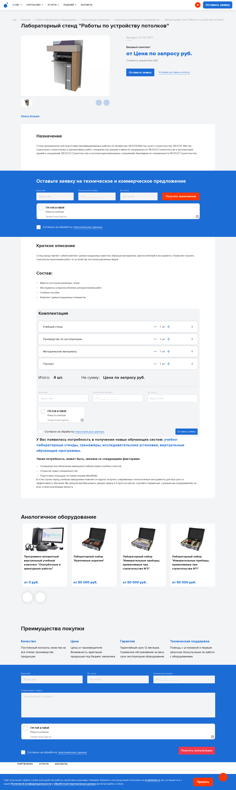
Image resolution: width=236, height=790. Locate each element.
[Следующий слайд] (106, 103)
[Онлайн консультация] (223, 777)
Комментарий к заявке (31, 690)
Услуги (52, 5)
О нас (16, 5)
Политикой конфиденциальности (31, 783)
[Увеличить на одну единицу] (168, 326)
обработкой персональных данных (75, 783)
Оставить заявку (217, 5)
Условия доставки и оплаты (174, 72)
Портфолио (34, 5)
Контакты (86, 5)
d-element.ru (152, 780)
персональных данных (87, 227)
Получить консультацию (196, 750)
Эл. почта (124, 190)
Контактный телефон (88, 190)
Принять (203, 782)
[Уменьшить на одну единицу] (155, 326)
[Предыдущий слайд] (99, 103)
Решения (69, 5)
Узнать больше (30, 116)
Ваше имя (40, 190)
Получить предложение (181, 196)
